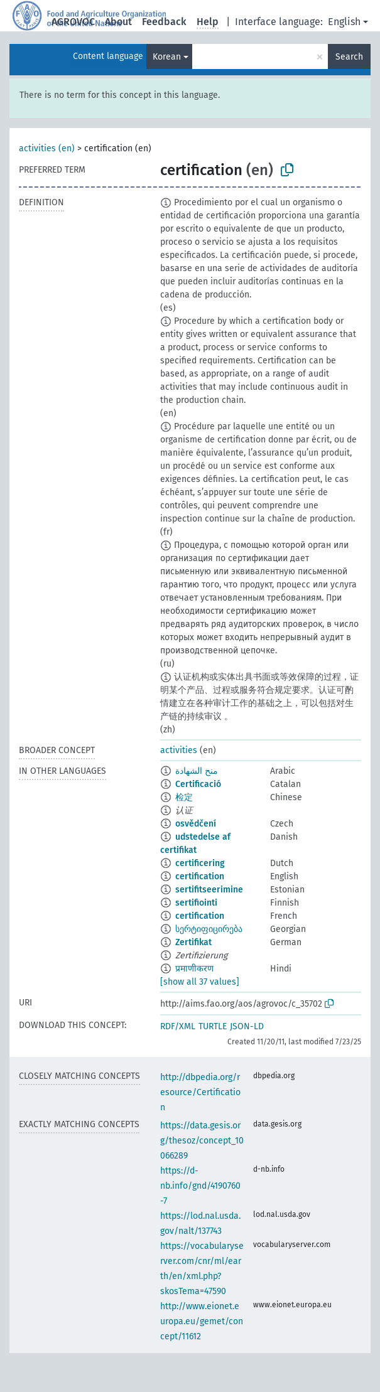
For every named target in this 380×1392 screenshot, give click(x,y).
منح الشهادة (196, 771)
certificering (200, 863)
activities (178, 750)
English (344, 22)
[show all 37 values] (199, 982)
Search (349, 56)
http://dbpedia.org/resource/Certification (200, 1092)
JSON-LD (247, 1026)
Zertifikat (193, 942)
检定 (184, 797)
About (118, 22)
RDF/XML (177, 1026)
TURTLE (212, 1026)
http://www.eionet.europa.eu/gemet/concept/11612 (201, 1321)
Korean (167, 56)
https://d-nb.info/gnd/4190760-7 (200, 1185)
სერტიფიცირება (208, 929)
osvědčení (195, 823)
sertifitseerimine (209, 889)
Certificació (198, 784)
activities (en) (47, 148)
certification (199, 876)
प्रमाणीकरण (194, 968)
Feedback (164, 22)
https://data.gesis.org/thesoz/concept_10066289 (202, 1140)
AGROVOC (73, 22)
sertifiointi (196, 902)
